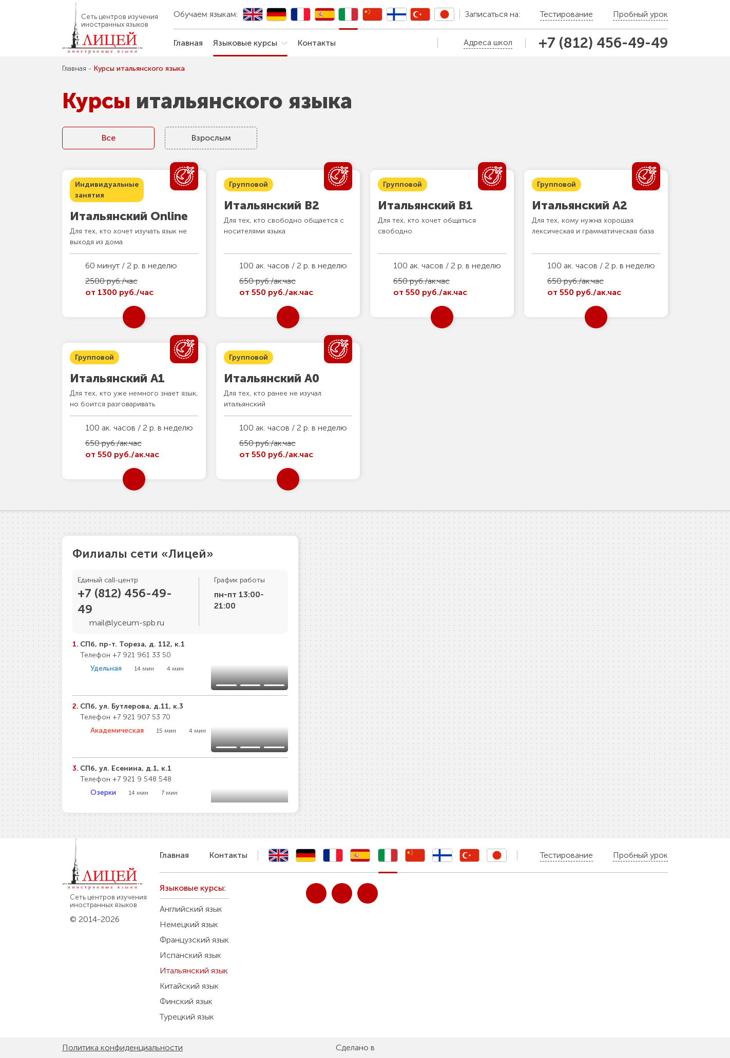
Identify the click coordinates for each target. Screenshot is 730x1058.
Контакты (317, 43)
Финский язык (186, 1001)
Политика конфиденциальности (122, 1047)
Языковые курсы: (193, 888)
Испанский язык (190, 955)
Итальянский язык (194, 970)
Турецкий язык (187, 1017)
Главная (188, 43)
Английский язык (191, 909)
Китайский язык (189, 986)
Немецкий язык (189, 924)
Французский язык (194, 940)
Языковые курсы (245, 43)
